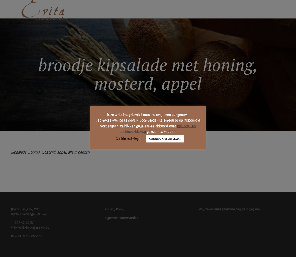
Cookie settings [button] (128, 138)
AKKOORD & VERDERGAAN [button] (165, 139)
